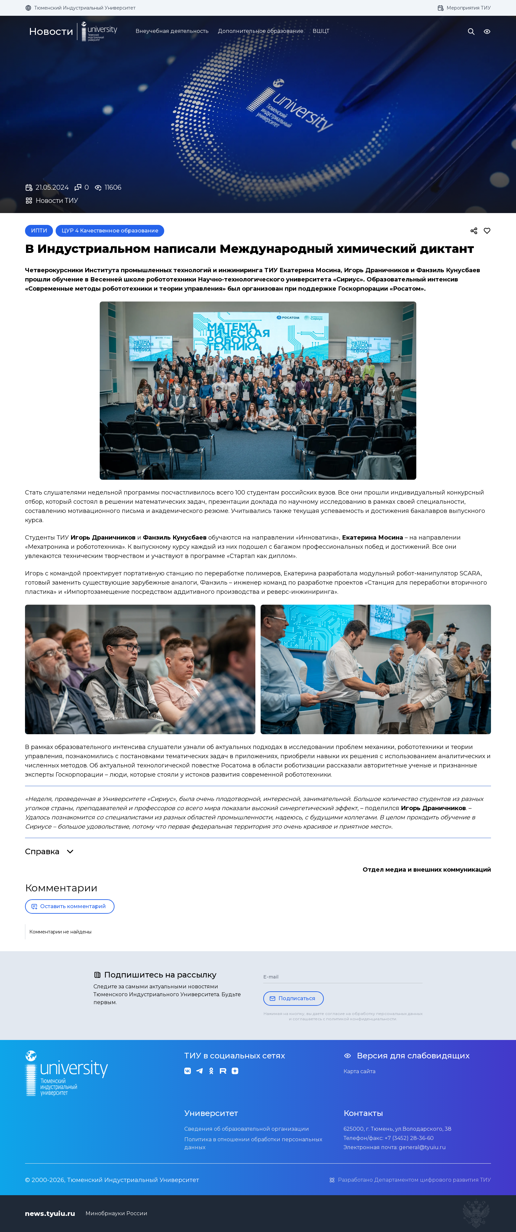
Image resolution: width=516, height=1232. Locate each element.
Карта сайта (359, 1071)
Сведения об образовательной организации (246, 1129)
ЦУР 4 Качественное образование (110, 231)
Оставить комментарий (68, 906)
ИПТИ (39, 231)
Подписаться (292, 998)
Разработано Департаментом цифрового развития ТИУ (410, 1180)
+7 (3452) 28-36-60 (409, 1138)
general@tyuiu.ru (422, 1147)
